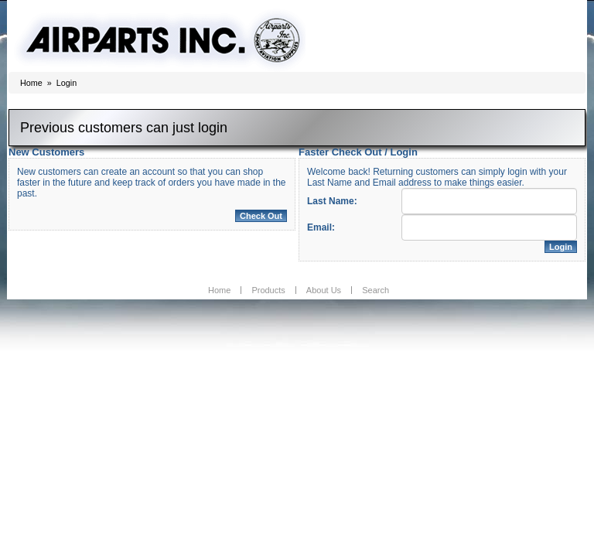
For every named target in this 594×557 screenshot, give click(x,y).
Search (375, 290)
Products (268, 290)
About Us (323, 290)
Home (31, 82)
